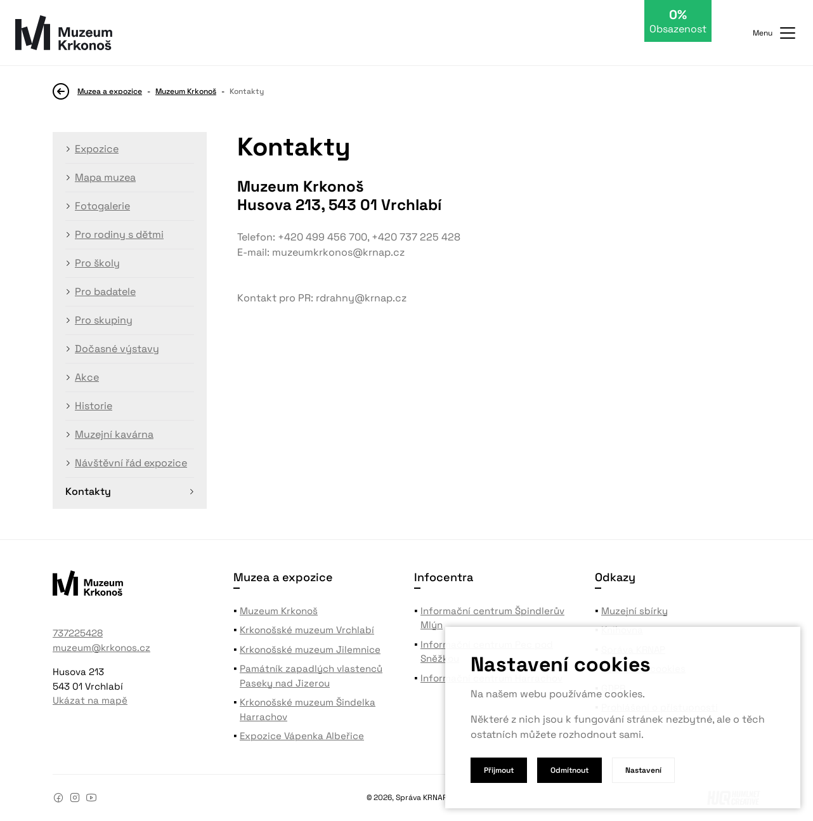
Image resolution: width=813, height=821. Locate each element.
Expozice (97, 148)
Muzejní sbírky (634, 611)
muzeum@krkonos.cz (101, 647)
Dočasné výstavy (117, 348)
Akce (87, 377)
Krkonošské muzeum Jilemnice (310, 649)
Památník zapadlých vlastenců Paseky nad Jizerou (311, 675)
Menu (775, 33)
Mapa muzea (105, 177)
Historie (93, 405)
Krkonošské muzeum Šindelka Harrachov (307, 709)
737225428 (78, 633)
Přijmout (499, 770)
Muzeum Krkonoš (185, 91)
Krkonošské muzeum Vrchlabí (307, 630)
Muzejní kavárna (114, 434)
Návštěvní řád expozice (131, 463)
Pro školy (97, 263)
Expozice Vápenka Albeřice (302, 736)
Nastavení (643, 770)
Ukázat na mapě (90, 700)
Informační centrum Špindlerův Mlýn (492, 618)
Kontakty (88, 491)
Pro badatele (105, 291)
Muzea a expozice (109, 91)
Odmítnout (569, 770)
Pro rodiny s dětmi (119, 234)
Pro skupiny (104, 320)
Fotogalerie (102, 206)
